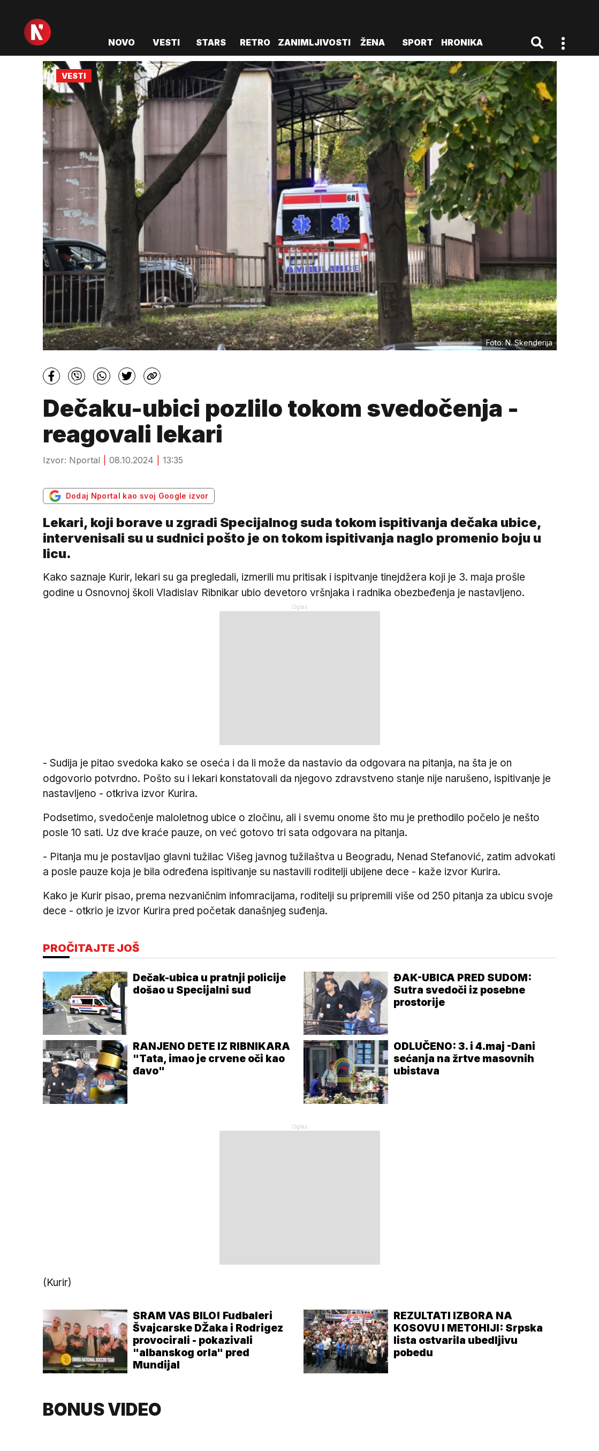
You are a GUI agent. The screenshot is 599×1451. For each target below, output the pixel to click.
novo (121, 42)
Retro (255, 42)
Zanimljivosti (314, 42)
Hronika (462, 42)
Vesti (166, 42)
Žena (372, 42)
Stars (211, 42)
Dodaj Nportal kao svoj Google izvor (129, 496)
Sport (417, 42)
